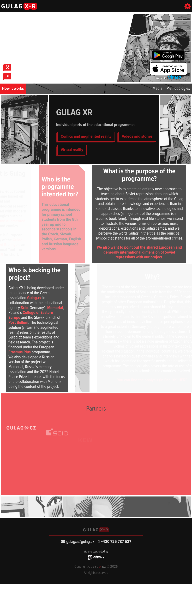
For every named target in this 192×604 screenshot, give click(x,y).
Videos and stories (143, 136)
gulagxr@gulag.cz (77, 542)
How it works (13, 88)
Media (157, 88)
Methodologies (178, 88)
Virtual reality (78, 150)
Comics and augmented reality (92, 136)
